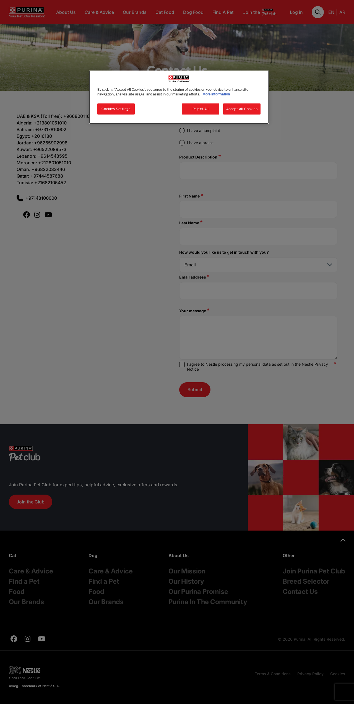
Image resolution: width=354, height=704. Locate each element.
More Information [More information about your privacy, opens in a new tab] (216, 94)
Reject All (200, 109)
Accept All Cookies (241, 109)
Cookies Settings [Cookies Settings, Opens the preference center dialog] (115, 109)
